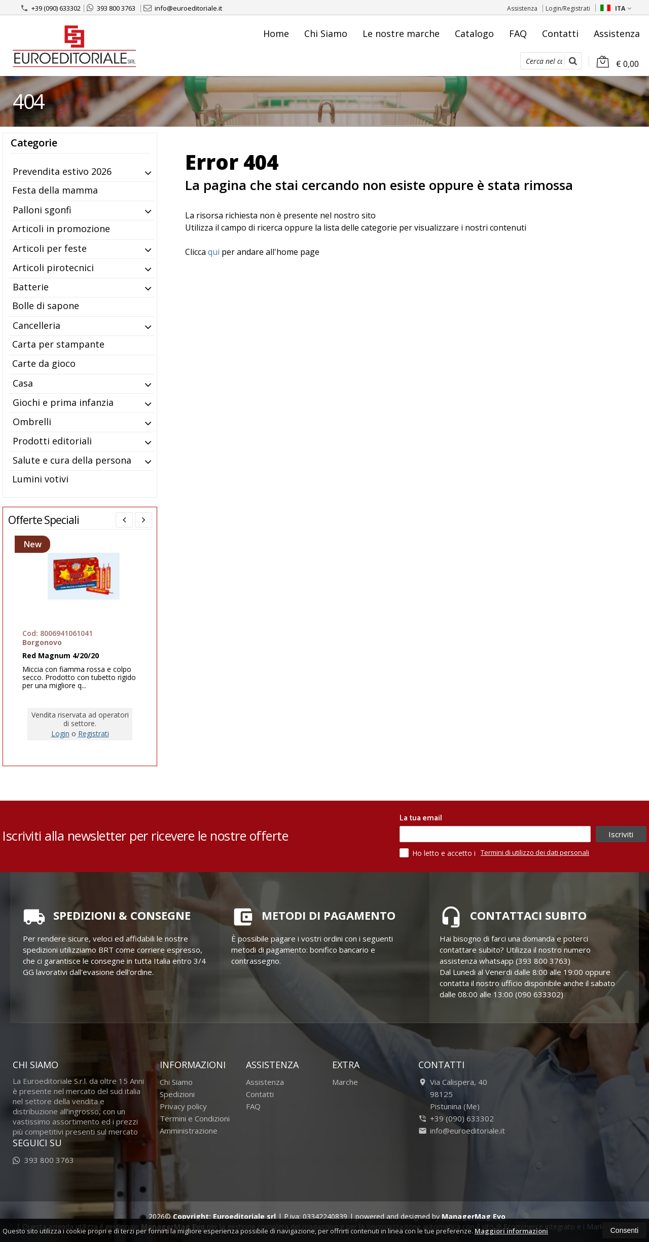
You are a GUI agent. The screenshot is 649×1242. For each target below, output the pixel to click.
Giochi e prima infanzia (63, 402)
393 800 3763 (111, 8)
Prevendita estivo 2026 (62, 171)
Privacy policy (183, 1106)
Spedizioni (177, 1094)
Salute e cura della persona (72, 460)
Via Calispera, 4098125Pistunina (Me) (452, 1094)
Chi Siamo (325, 33)
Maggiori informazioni (511, 1230)
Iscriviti (620, 834)
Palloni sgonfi (42, 210)
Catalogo (474, 33)
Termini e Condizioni (195, 1118)
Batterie (31, 287)
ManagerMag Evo (474, 1216)
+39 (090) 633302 (50, 8)
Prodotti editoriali (52, 441)
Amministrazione (189, 1130)
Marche (345, 1082)
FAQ (518, 33)
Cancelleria (36, 325)
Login (60, 733)
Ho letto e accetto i (439, 853)
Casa (23, 383)
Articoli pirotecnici (53, 267)
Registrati (93, 733)
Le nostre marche (401, 33)
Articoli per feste (50, 248)
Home (276, 33)
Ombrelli (32, 422)
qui (214, 251)
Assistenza (522, 8)
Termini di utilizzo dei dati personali (535, 852)
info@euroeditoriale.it (182, 8)
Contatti (560, 33)
